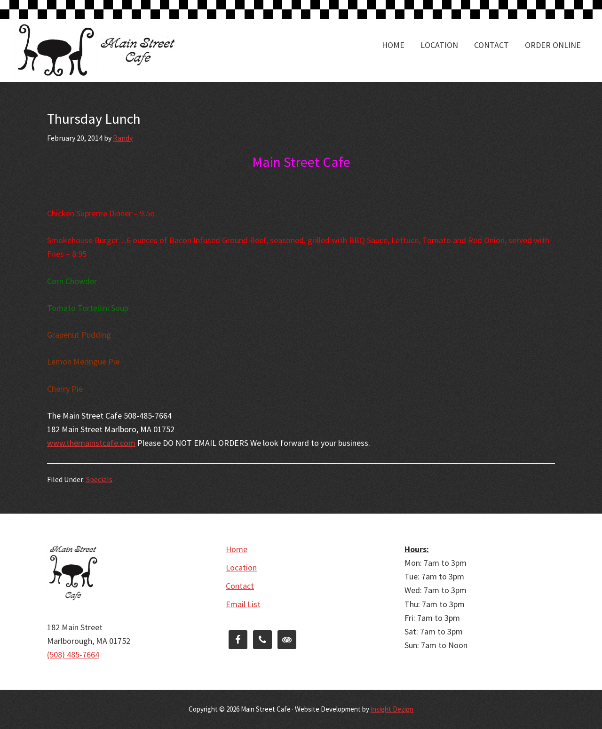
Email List (243, 604)
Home (236, 549)
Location (241, 567)
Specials (99, 479)
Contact (240, 585)
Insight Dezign (392, 709)
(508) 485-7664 (73, 654)
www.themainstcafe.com (91, 442)
